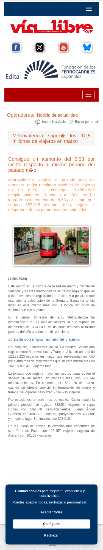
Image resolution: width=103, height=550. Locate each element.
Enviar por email (83, 122)
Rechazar (51, 535)
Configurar (51, 524)
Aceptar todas (51, 512)
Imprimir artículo (50, 122)
